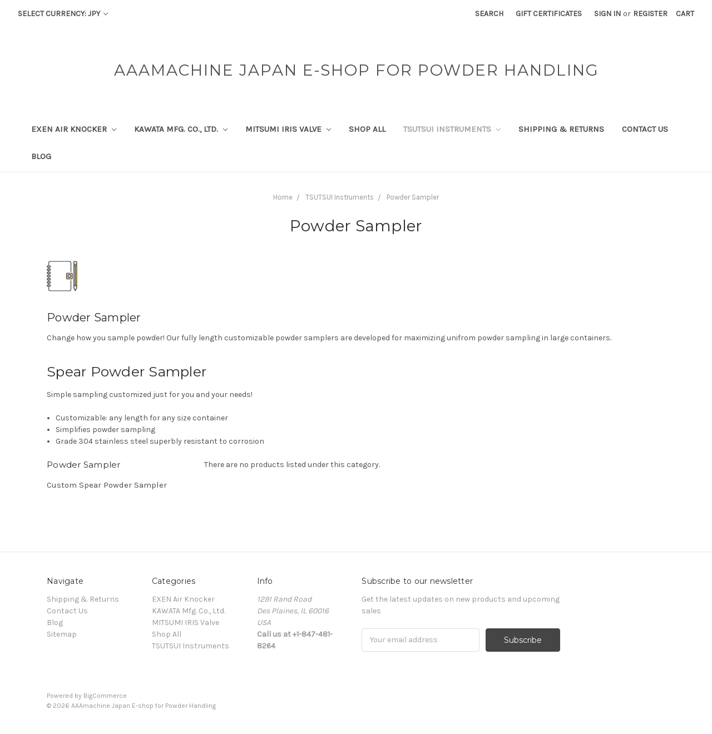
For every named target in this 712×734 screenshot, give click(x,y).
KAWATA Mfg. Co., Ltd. (181, 129)
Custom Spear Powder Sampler (107, 485)
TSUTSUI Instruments (452, 129)
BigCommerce (105, 696)
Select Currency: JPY (63, 13)
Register (650, 13)
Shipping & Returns (561, 129)
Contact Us (645, 129)
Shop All (367, 129)
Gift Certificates (549, 13)
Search (489, 13)
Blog (41, 156)
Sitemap (62, 634)
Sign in (607, 13)
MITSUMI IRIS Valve (288, 129)
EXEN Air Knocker (73, 129)
